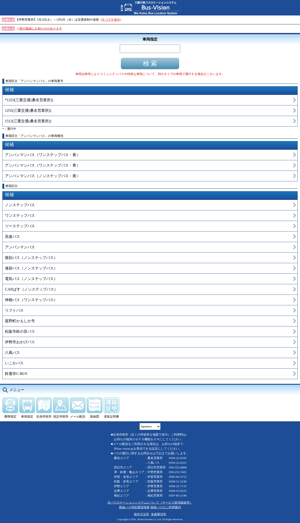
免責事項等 (158, 514)
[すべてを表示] (111, 19)
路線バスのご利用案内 (165, 507)
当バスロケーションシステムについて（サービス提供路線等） (150, 502)
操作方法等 (141, 514)
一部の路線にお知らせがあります (39, 28)
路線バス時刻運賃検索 (134, 507)
